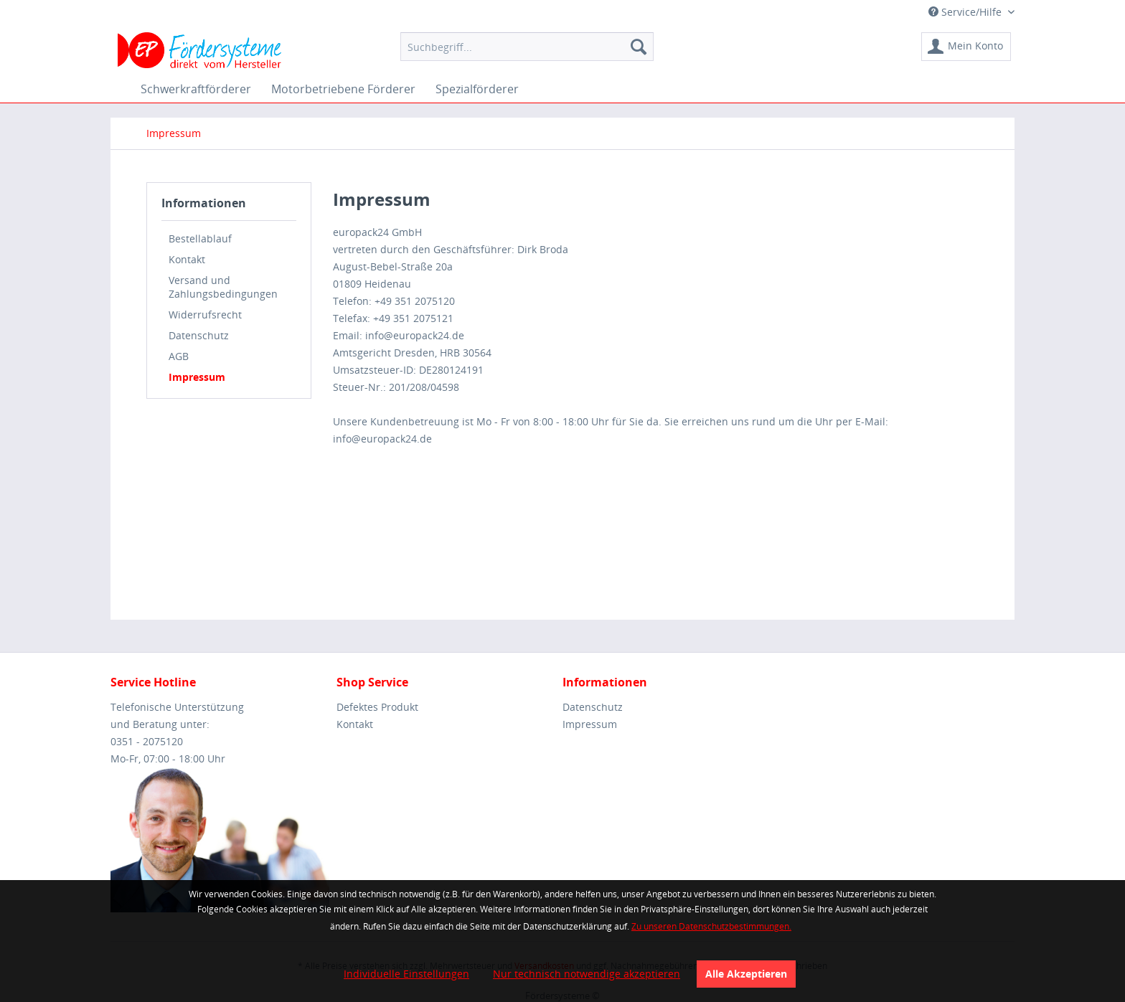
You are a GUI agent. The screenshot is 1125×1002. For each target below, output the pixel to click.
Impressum (197, 377)
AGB (179, 356)
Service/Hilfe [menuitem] (966, 12)
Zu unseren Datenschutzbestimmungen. (711, 926)
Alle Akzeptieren (746, 973)
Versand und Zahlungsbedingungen (223, 287)
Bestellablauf (200, 238)
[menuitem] (527, 46)
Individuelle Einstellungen (406, 973)
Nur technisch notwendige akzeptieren (586, 973)
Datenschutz (199, 335)
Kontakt (187, 259)
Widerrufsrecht (205, 314)
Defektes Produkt (377, 707)
